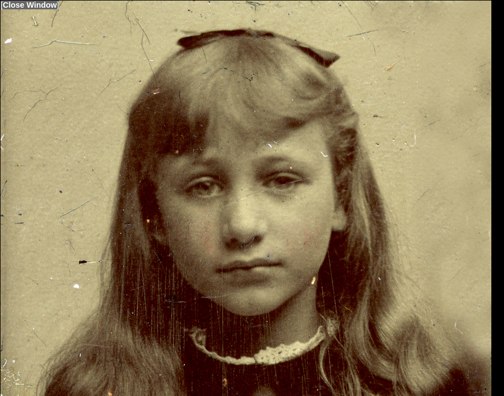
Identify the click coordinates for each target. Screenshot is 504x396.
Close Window (30, 5)
